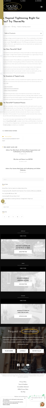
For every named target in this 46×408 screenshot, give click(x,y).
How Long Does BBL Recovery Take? (9, 193)
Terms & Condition (23, 384)
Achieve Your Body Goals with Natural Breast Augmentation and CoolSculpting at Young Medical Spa (23, 151)
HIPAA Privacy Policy (23, 389)
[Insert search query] (23, 179)
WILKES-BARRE (23, 295)
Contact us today (7, 125)
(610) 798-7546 (23, 251)
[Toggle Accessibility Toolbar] (2, 201)
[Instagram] (13, 217)
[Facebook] (9, 217)
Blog (15, 26)
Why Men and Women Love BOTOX (23, 159)
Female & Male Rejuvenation (24, 26)
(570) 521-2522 (23, 316)
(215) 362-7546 (23, 284)
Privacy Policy (23, 381)
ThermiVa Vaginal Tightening (11, 130)
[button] (41, 6)
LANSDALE (23, 262)
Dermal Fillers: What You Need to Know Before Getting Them (14, 188)
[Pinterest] (22, 217)
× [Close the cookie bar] (24, 398)
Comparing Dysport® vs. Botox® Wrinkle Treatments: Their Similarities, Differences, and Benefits (21, 190)
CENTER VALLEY (23, 230)
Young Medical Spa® (11, 121)
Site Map (23, 391)
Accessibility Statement (23, 386)
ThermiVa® (13, 42)
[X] (4, 217)
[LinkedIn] (17, 217)
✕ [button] (44, 396)
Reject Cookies (6, 404)
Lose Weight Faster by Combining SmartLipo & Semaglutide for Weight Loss (17, 198)
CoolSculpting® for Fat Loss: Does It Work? (11, 196)
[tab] (9, 351)
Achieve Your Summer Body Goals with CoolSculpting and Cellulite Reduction (23, 169)
